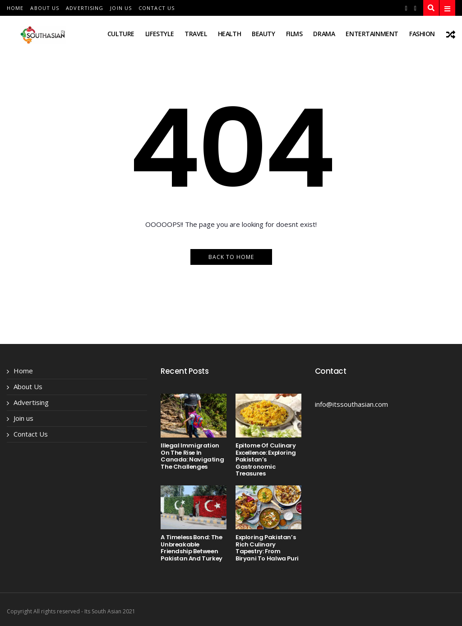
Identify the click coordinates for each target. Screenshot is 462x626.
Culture (120, 33)
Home (15, 8)
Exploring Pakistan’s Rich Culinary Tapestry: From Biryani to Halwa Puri (267, 548)
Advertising (84, 8)
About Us (44, 8)
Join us (121, 8)
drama (324, 33)
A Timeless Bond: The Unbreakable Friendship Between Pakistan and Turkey (191, 548)
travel (196, 33)
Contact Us (157, 8)
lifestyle (159, 33)
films (294, 33)
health (229, 33)
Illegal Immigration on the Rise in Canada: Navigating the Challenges (192, 456)
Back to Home (231, 257)
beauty (263, 33)
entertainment (372, 33)
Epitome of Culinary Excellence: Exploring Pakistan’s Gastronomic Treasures (266, 459)
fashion (422, 33)
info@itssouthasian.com (351, 404)
